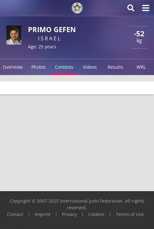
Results (115, 67)
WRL (141, 67)
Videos (90, 67)
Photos (38, 67)
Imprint (42, 214)
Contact (15, 214)
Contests (64, 67)
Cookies (96, 214)
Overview (13, 67)
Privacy (69, 214)
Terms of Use (130, 214)
